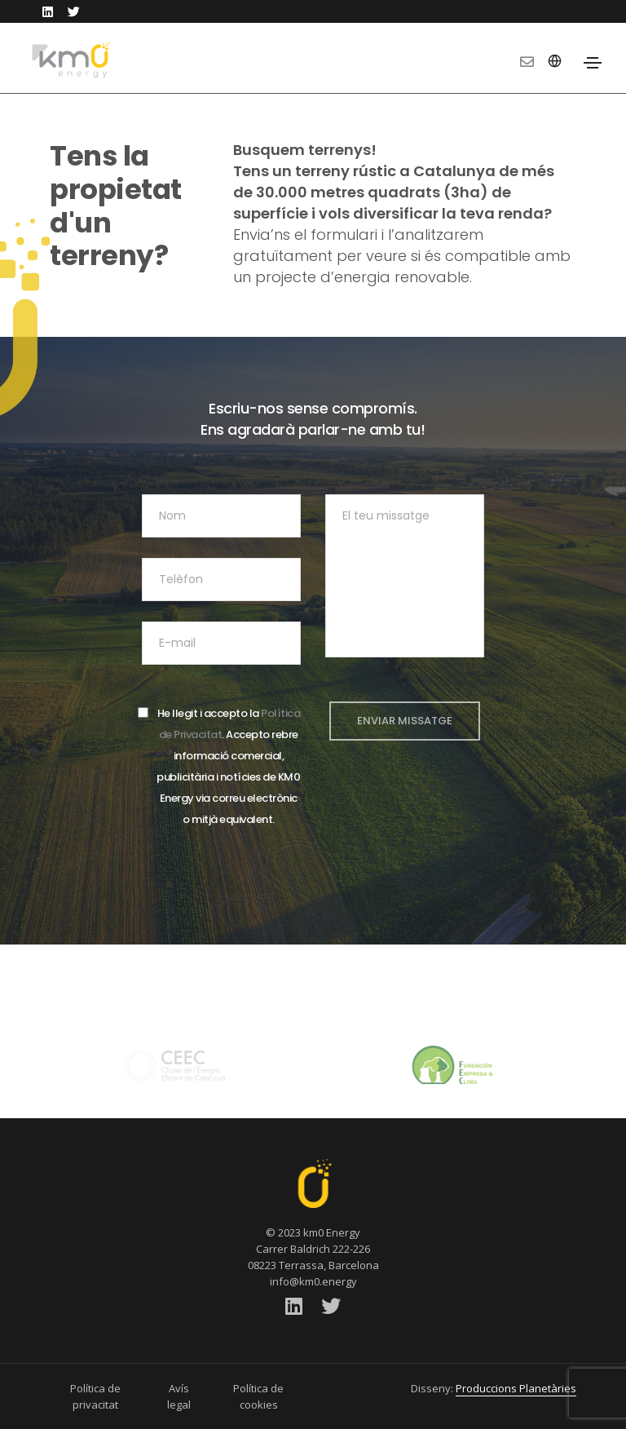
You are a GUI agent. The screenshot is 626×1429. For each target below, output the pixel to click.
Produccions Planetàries (516, 1388)
